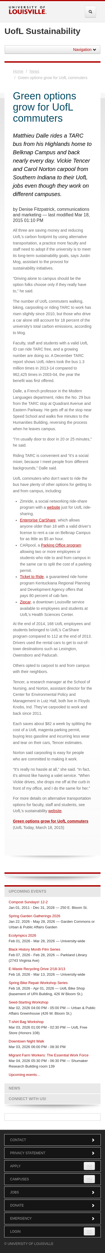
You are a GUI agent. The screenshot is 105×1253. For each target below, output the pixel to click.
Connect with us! (27, 1099)
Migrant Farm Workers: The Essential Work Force (48, 1055)
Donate (52, 1205)
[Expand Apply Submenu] (89, 1166)
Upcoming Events (27, 891)
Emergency (52, 1218)
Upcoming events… (24, 1075)
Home (18, 71)
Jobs (52, 1192)
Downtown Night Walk (26, 1041)
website (53, 507)
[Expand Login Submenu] (89, 1231)
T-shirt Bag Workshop (26, 1022)
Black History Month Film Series (34, 949)
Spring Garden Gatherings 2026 (34, 916)
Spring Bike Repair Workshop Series (38, 983)
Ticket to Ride (32, 576)
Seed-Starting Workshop (28, 1002)
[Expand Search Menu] (90, 12)
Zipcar (25, 602)
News (34, 71)
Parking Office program (61, 545)
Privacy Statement (52, 1153)
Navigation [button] (85, 49)
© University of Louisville (28, 1244)
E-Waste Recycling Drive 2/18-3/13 (37, 969)
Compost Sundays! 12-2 (28, 902)
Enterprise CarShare (38, 520)
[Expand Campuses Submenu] (89, 1179)
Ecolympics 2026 (22, 935)
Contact (52, 1140)
